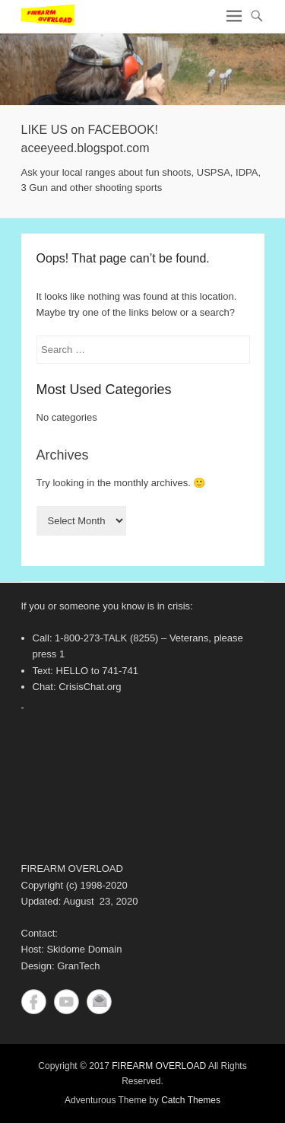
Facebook (33, 1001)
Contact (99, 1001)
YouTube (66, 1001)
